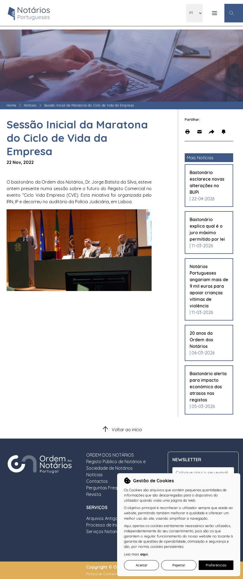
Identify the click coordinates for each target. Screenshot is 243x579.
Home (11, 105)
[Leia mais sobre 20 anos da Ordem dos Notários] (209, 339)
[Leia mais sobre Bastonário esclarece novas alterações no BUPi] (209, 182)
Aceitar (141, 565)
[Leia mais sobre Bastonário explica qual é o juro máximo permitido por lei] (209, 229)
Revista (93, 494)
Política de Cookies (101, 574)
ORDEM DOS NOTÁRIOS (110, 455)
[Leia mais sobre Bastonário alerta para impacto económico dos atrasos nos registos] (209, 386)
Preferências (216, 565)
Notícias (30, 105)
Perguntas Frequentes (108, 487)
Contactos (97, 481)
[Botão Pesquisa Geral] (233, 13)
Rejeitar (178, 565)
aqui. (144, 554)
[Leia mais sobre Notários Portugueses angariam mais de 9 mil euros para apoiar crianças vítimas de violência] (209, 286)
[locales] (194, 13)
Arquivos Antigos (103, 518)
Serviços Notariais (104, 531)
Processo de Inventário (109, 525)
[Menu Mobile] (214, 13)
